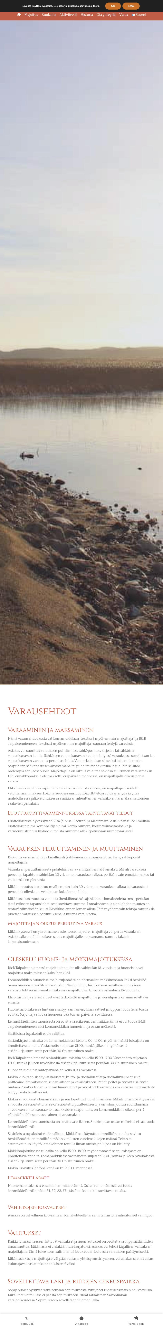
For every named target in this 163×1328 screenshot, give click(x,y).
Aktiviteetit (68, 15)
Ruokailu (49, 15)
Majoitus (31, 15)
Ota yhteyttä (106, 15)
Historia (87, 15)
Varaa (123, 15)
